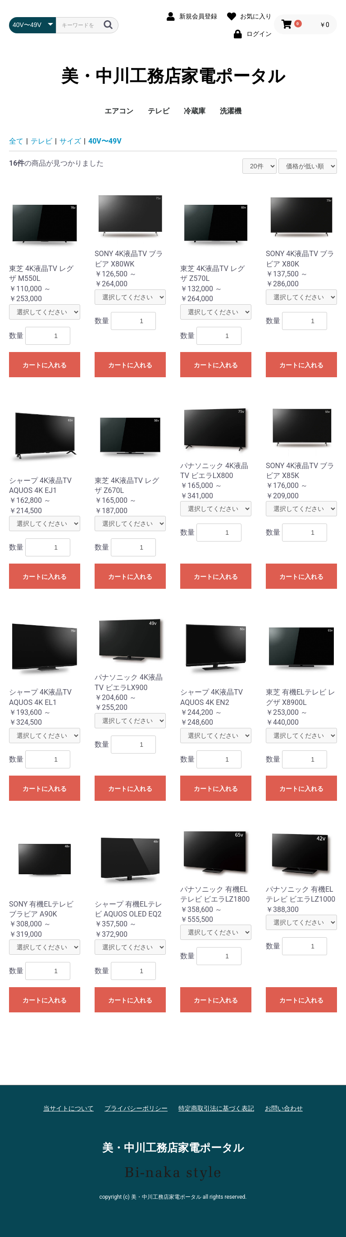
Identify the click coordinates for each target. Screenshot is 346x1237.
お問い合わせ (284, 1108)
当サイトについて (68, 1108)
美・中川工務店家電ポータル (173, 76)
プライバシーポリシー (136, 1108)
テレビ (158, 111)
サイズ (70, 141)
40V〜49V (105, 141)
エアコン (119, 111)
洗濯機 (230, 111)
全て (16, 141)
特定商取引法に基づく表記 (216, 1108)
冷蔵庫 (194, 111)
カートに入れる (45, 365)
